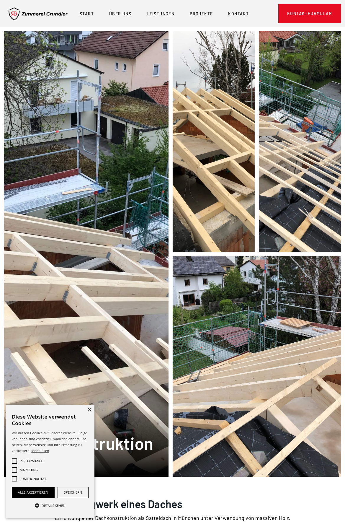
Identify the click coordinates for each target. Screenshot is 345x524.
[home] (38, 14)
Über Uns (120, 13)
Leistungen (160, 13)
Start (87, 13)
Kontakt (238, 13)
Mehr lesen (40, 450)
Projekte (201, 13)
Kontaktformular (309, 13)
